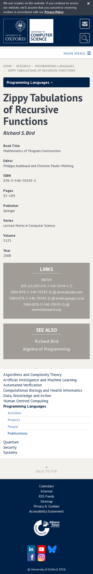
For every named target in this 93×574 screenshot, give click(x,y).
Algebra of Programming (46, 349)
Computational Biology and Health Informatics (42, 390)
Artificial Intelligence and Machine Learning (40, 379)
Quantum (11, 441)
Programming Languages (54, 66)
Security (10, 447)
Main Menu (77, 53)
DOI (46, 286)
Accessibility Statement (46, 511)
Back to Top (46, 469)
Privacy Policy (54, 12)
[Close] (88, 3)
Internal (46, 491)
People (13, 426)
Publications (18, 433)
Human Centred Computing (25, 400)
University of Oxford (44, 569)
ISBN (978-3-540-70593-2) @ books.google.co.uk (46, 298)
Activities (14, 413)
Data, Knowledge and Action (27, 395)
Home (7, 66)
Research (23, 66)
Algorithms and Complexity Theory (32, 374)
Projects (14, 420)
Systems (10, 452)
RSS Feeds (46, 496)
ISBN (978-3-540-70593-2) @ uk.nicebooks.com (46, 292)
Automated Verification (22, 384)
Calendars (46, 486)
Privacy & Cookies (46, 506)
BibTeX (46, 279)
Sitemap (47, 501)
